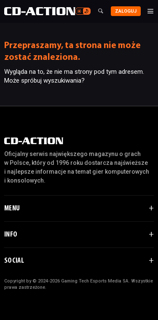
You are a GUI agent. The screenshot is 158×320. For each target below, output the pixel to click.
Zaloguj (126, 11)
